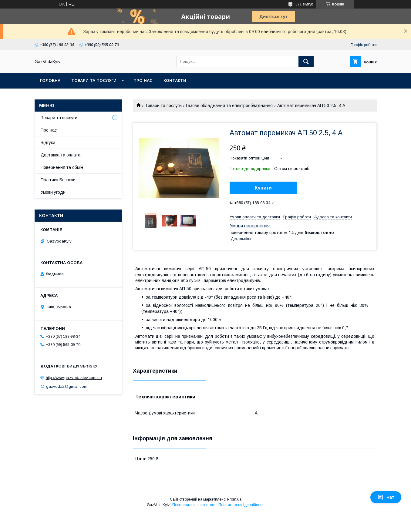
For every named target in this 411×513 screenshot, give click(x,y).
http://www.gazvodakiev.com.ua (74, 377)
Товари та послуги (93, 80)
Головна (50, 80)
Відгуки (48, 142)
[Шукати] (306, 61)
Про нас (143, 80)
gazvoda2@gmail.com (66, 386)
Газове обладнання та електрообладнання (229, 105)
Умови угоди (53, 192)
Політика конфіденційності (241, 505)
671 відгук (304, 4)
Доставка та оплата (60, 155)
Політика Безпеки (58, 179)
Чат (386, 497)
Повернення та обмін (62, 167)
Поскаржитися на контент (194, 505)
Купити (263, 187)
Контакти (174, 80)
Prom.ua (234, 499)
